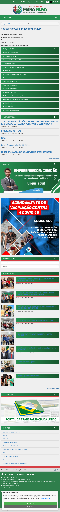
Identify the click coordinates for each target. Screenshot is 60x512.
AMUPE (5, 435)
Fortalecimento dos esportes (26, 362)
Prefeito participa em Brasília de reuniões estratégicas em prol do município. (37, 349)
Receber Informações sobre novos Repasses (15, 463)
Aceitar (30, 503)
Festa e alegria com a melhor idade (28, 376)
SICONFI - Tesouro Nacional (10, 456)
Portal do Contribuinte (10, 85)
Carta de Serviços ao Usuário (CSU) (13, 67)
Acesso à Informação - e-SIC (12, 60)
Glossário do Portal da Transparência (14, 96)
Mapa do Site (30, 2)
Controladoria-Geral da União (11, 446)
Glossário (16, 2)
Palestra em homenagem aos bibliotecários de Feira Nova (35, 320)
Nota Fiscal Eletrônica (10, 81)
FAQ (23, 2)
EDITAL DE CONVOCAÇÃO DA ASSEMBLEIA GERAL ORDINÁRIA (26, 152)
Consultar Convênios (8, 460)
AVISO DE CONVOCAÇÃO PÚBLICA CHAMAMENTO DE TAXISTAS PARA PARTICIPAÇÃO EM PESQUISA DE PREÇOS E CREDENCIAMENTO (29, 122)
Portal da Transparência (10, 53)
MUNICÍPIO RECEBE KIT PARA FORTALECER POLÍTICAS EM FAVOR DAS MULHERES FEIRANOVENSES (37, 307)
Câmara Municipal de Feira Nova (11, 432)
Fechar (30, 506)
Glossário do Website (9, 92)
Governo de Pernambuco (10, 442)
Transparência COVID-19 (10, 56)
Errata (3, 138)
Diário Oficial (7, 70)
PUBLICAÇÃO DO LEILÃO (11, 131)
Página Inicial (6, 24)
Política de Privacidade (45, 498)
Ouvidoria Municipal (9, 63)
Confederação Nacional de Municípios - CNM (15, 449)
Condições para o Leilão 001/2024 (15, 145)
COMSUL (5, 439)
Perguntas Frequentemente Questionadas (15, 99)
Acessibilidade (41, 2)
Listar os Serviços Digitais (11, 110)
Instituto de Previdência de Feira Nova (14, 74)
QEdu (4, 453)
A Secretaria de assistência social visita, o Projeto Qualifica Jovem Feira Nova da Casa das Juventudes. (36, 293)
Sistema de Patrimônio (10, 88)
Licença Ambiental (9, 78)
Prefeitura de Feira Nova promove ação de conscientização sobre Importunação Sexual (36, 279)
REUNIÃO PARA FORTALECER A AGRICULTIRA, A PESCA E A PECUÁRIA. (35, 335)
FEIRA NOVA (7, 17)
